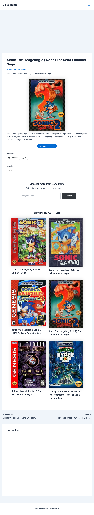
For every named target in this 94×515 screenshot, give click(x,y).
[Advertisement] (47, 28)
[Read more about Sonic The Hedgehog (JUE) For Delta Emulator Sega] (66, 242)
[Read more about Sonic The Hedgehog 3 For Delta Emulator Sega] (28, 242)
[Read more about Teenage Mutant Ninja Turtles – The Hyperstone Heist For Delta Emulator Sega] (66, 364)
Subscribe (69, 196)
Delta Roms (9, 4)
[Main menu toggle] (89, 4)
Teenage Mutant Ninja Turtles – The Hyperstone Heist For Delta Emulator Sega (64, 394)
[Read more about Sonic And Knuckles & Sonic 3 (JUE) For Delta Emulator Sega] (28, 303)
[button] (47, 146)
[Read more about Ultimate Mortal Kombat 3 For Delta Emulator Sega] (28, 364)
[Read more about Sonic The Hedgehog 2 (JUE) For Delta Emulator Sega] (66, 304)
